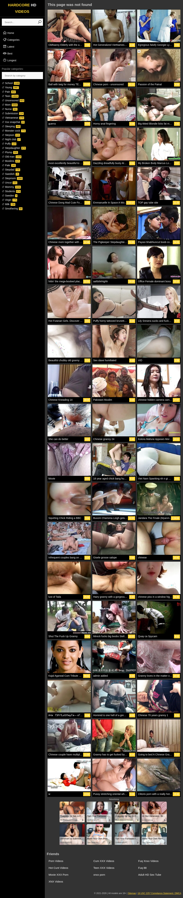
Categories (11, 40)
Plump (10, 152)
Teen (10, 96)
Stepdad (11, 169)
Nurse (9, 109)
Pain (9, 91)
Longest (9, 60)
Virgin (9, 199)
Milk (8, 204)
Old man (11, 156)
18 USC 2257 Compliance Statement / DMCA (159, 893)
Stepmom (12, 178)
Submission (13, 113)
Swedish (10, 173)
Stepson (11, 135)
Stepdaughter (14, 148)
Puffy (9, 143)
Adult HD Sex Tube (149, 874)
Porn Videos (56, 860)
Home (8, 33)
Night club (11, 139)
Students (11, 191)
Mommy (11, 186)
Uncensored (13, 100)
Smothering (12, 208)
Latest (8, 46)
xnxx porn (99, 874)
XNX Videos (56, 881)
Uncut (9, 182)
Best (7, 53)
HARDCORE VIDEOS (22, 8)
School (11, 83)
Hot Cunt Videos (58, 867)
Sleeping (11, 126)
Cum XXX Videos (103, 860)
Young (10, 87)
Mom (10, 104)
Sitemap (132, 893)
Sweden (9, 195)
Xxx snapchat (13, 122)
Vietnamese (13, 117)
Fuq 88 (142, 867)
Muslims (11, 161)
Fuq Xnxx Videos (148, 860)
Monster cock (14, 130)
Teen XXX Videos (103, 867)
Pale (9, 165)
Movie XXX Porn (58, 874)
